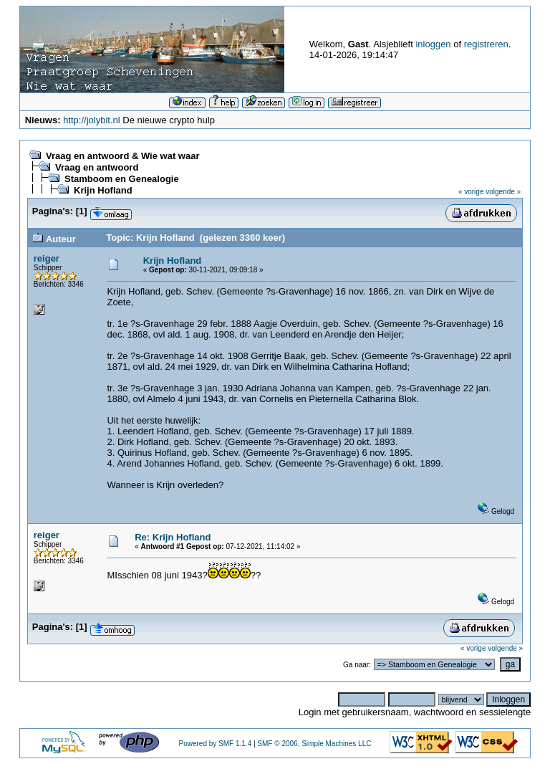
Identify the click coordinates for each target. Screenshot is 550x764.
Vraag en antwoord (96, 167)
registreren (486, 44)
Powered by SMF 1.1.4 (214, 744)
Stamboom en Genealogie (121, 178)
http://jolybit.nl (91, 120)
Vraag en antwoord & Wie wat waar (122, 156)
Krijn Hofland (103, 190)
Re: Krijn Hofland (173, 537)
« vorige (471, 192)
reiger (46, 258)
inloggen (432, 44)
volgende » (503, 192)
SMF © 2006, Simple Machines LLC (314, 744)
